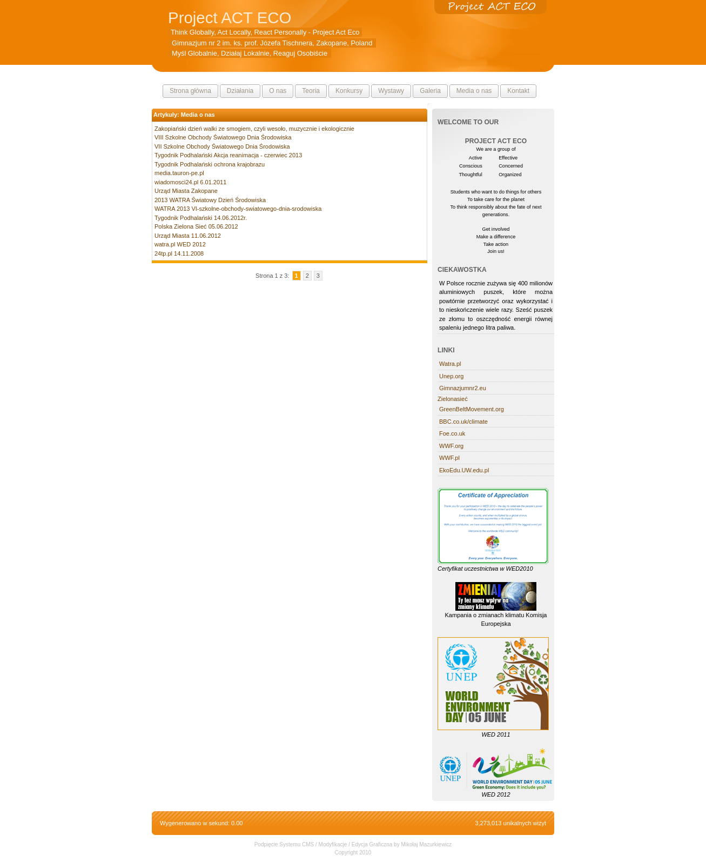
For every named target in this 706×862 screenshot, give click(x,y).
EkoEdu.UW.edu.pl (464, 470)
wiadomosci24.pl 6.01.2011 (190, 182)
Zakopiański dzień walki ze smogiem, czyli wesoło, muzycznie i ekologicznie (254, 128)
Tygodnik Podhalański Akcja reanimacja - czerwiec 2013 (228, 155)
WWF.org (451, 446)
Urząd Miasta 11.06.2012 (187, 235)
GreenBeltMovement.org (471, 409)
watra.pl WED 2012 (180, 244)
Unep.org (451, 376)
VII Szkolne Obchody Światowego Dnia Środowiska (222, 146)
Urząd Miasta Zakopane (186, 191)
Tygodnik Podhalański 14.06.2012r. (200, 218)
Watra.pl (450, 363)
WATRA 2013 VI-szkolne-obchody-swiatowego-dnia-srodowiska (237, 208)
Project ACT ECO (230, 17)
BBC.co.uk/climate (463, 421)
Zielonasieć (453, 399)
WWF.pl (449, 458)
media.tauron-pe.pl (179, 173)
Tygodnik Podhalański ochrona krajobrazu (209, 164)
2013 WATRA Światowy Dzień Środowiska (210, 200)
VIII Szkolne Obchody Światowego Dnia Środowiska (223, 137)
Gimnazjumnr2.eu (462, 388)
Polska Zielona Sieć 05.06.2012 (196, 226)
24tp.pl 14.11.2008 (179, 253)
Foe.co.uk (452, 433)
